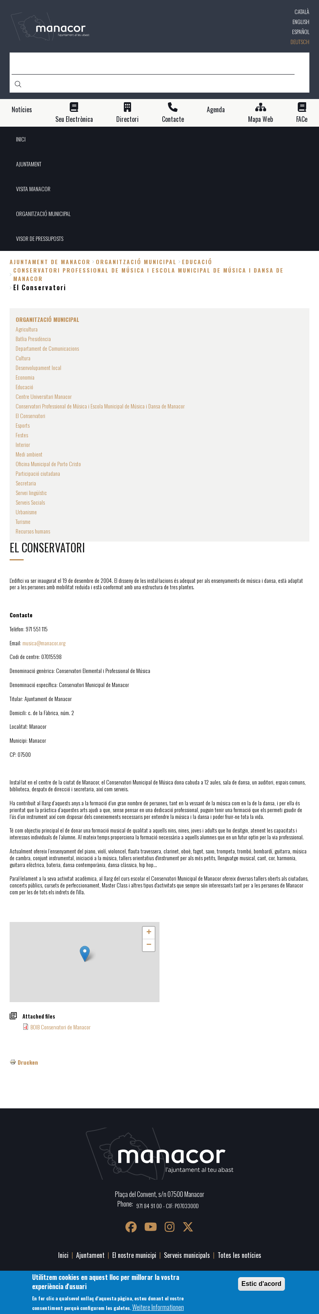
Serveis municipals (187, 1255)
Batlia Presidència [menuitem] (33, 338)
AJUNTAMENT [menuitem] (28, 164)
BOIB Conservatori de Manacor (60, 1027)
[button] (85, 954)
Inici (63, 1255)
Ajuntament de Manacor (50, 261)
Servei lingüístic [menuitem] (31, 492)
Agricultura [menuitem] (27, 329)
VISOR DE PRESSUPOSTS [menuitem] (39, 238)
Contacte (173, 119)
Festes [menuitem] (22, 435)
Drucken (28, 1062)
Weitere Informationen (158, 1307)
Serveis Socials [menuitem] (30, 502)
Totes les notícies (239, 1255)
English (301, 21)
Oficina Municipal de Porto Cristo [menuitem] (48, 463)
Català (302, 11)
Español (300, 31)
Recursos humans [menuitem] (33, 531)
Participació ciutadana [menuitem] (38, 473)
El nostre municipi (134, 1255)
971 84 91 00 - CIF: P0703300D (167, 1205)
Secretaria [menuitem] (26, 483)
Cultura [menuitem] (23, 358)
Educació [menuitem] (24, 386)
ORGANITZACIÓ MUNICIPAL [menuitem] (43, 213)
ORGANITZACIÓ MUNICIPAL (136, 261)
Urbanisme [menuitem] (26, 511)
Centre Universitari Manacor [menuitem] (44, 396)
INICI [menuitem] (21, 139)
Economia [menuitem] (25, 377)
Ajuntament (90, 1255)
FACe (301, 119)
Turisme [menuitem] (23, 521)
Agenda (216, 109)
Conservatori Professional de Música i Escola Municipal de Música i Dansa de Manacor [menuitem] (100, 406)
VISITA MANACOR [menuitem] (33, 188)
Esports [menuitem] (23, 425)
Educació (197, 261)
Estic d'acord (262, 1283)
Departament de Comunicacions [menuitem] (47, 348)
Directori (127, 119)
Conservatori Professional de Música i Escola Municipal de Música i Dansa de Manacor (148, 274)
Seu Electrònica (74, 119)
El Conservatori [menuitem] (30, 415)
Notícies (22, 109)
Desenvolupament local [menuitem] (38, 367)
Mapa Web (260, 119)
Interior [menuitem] (23, 444)
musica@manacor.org (43, 643)
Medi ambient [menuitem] (29, 454)
